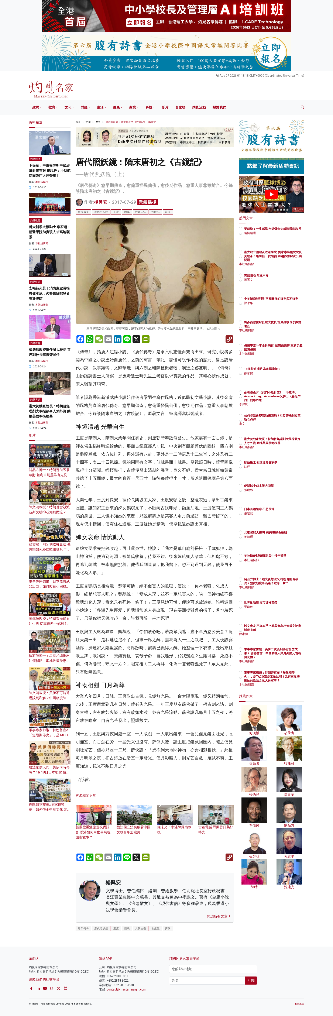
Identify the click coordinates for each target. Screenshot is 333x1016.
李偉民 (273, 404)
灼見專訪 (35, 399)
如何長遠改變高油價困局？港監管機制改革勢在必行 (285, 419)
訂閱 (251, 980)
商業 (132, 107)
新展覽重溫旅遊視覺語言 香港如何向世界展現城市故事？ (93, 825)
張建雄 (273, 490)
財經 (84, 107)
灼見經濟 (35, 159)
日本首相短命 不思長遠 (284, 509)
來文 (272, 427)
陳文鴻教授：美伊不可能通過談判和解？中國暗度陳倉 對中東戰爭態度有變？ (49, 698)
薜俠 (168, 211)
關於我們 (219, 107)
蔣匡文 (273, 279)
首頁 (78, 122)
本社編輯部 (41, 182)
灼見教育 (35, 220)
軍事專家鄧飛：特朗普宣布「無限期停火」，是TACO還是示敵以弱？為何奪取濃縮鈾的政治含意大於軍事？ (285, 680)
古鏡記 (155, 211)
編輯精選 (275, 236)
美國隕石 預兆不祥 (281, 275)
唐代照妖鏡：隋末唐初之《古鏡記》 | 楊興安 (131, 122)
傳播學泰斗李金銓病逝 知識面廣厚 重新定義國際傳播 (284, 349)
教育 (51, 107)
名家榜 (180, 107)
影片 (165, 107)
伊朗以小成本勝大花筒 (284, 485)
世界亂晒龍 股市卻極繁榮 (285, 602)
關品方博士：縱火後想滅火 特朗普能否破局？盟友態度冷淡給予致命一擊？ (285, 582)
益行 (272, 466)
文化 (68, 107)
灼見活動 (199, 107)
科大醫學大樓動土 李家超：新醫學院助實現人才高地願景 (50, 232)
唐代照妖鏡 (101, 211)
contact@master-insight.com (126, 989)
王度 (116, 211)
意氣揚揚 (148, 202)
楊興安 (100, 202)
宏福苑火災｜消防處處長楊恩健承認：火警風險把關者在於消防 (49, 293)
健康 (116, 107)
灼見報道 (35, 281)
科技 (148, 107)
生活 (100, 107)
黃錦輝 (273, 540)
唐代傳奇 (83, 211)
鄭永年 (273, 307)
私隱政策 (299, 1003)
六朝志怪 (140, 211)
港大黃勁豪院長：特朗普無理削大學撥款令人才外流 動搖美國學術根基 (50, 411)
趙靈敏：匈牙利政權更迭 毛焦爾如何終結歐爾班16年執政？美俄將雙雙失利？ (50, 549)
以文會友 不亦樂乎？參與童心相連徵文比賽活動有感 (285, 629)
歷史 (98, 122)
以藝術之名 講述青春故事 (285, 462)
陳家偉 (273, 637)
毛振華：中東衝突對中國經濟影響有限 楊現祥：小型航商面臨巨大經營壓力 (50, 171)
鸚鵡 (127, 211)
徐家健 (273, 377)
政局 (35, 107)
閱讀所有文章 (218, 916)
